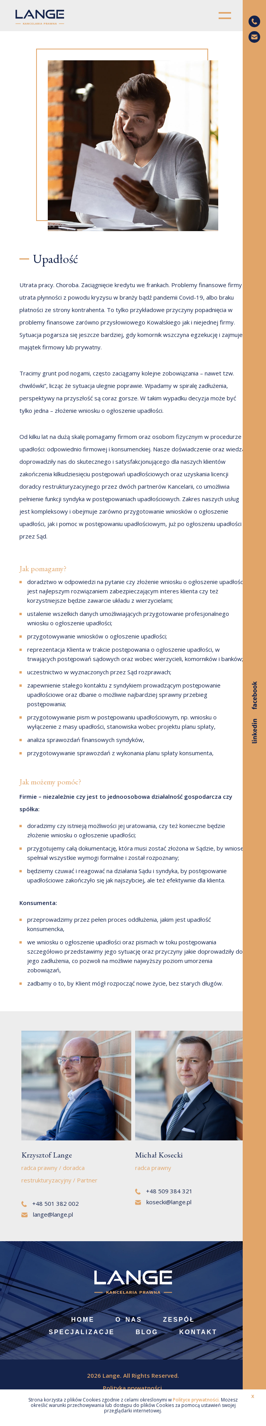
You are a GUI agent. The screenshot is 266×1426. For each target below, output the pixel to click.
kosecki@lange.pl (163, 1202)
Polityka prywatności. (133, 1388)
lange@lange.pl (47, 1214)
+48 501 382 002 (50, 1203)
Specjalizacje (82, 1332)
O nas (128, 1319)
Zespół (179, 1319)
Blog (147, 1332)
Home (82, 1319)
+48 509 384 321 (164, 1191)
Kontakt (198, 1332)
